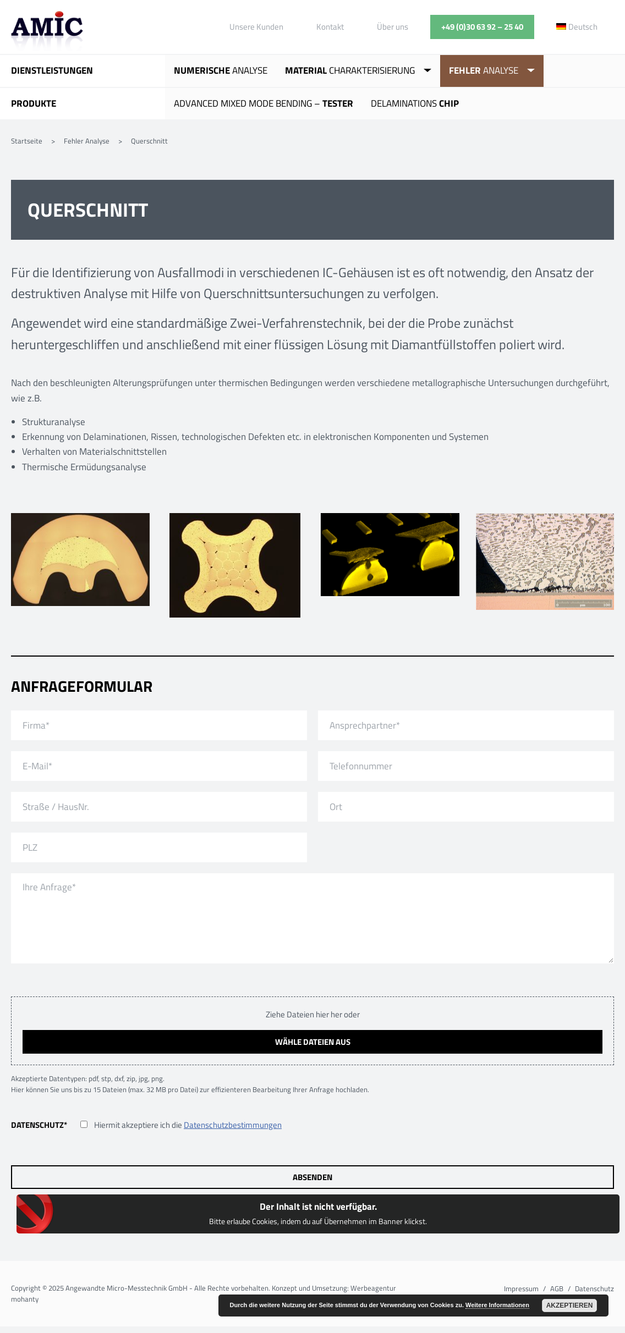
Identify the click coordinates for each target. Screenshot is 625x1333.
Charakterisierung (350, 70)
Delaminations (415, 103)
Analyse (220, 70)
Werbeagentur (373, 1287)
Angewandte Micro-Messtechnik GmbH (47, 32)
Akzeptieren (569, 1305)
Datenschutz (39, 1125)
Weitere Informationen (497, 1305)
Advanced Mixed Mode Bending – (263, 103)
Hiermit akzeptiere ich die (188, 1125)
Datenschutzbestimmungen (233, 1125)
